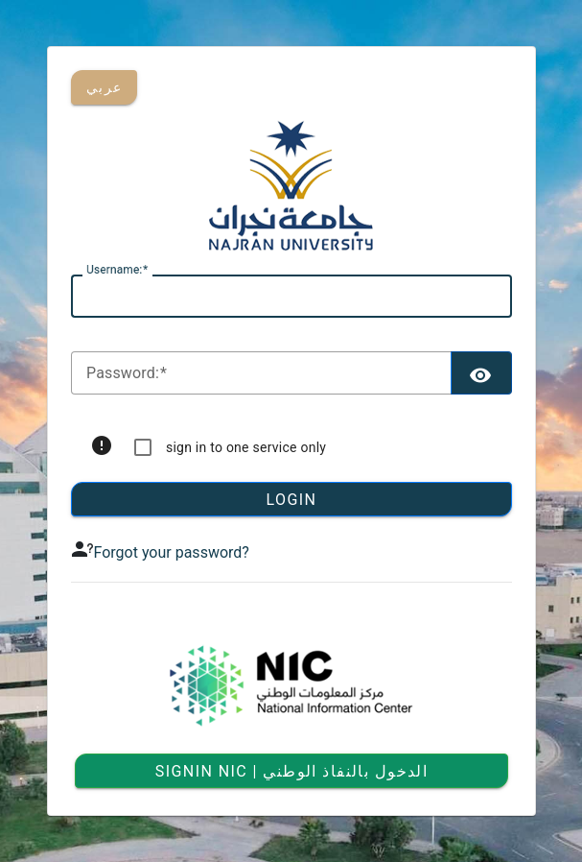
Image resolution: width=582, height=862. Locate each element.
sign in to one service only (246, 447)
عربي (104, 87)
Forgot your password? (171, 552)
